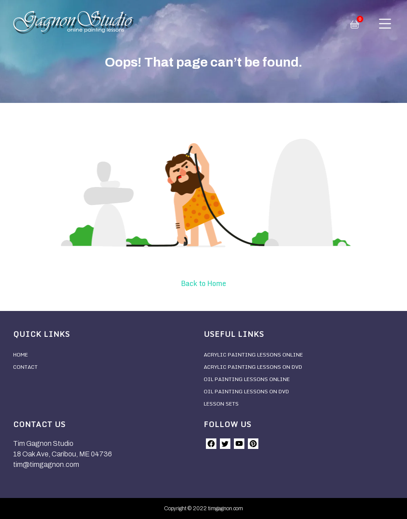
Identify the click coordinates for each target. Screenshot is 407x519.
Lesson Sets (221, 403)
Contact (25, 367)
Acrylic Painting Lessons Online (253, 354)
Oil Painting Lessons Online (247, 379)
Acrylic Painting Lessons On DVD (253, 367)
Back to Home (203, 283)
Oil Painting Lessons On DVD (246, 391)
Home (20, 354)
